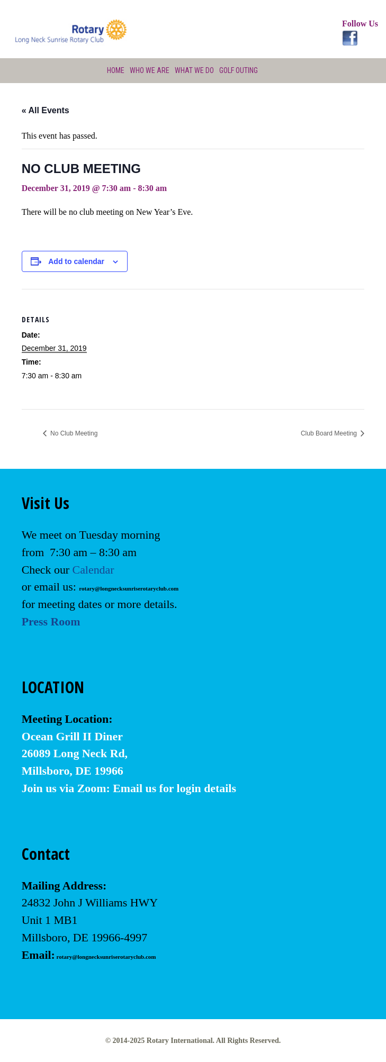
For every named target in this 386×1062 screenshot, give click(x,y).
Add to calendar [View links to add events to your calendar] (76, 261)
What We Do (194, 70)
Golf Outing (238, 70)
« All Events (45, 110)
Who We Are (149, 70)
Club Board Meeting (329, 433)
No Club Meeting (73, 433)
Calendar (93, 570)
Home (115, 70)
